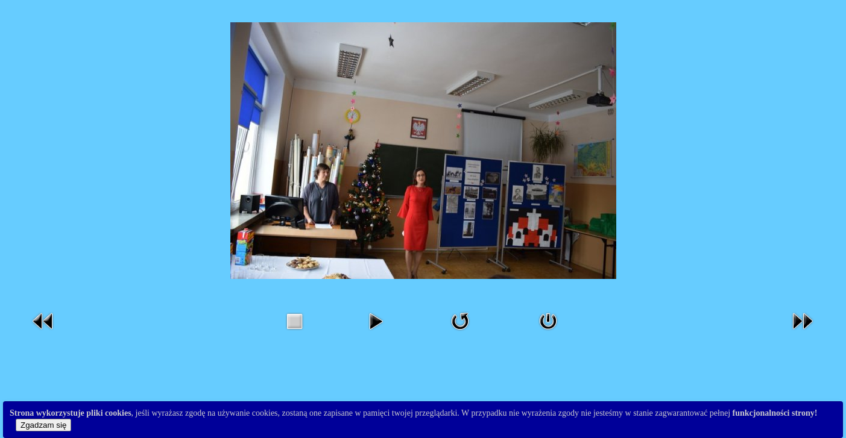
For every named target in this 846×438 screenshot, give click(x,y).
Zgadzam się (43, 425)
